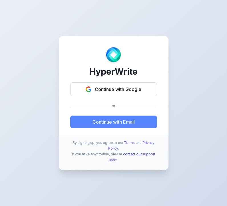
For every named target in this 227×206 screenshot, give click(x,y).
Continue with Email (114, 122)
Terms (129, 142)
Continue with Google (113, 89)
